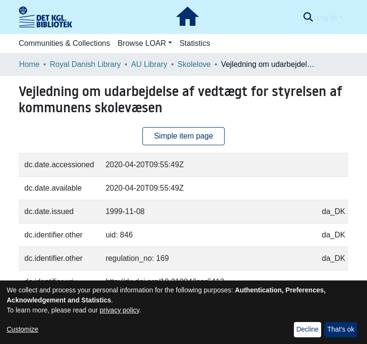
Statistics (195, 43)
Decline (307, 329)
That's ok (340, 329)
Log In (326, 17)
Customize (22, 329)
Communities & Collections (64, 43)
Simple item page (183, 136)
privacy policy (120, 310)
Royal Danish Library (85, 64)
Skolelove (194, 64)
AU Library (149, 64)
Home (29, 64)
